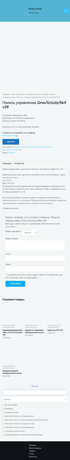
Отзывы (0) (19, 148)
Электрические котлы (15, 415)
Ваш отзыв (12, 222)
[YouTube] (57, 454)
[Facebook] (52, 454)
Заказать (11, 126)
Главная (5, 78)
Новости (33, 441)
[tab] (7, 147)
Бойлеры (9, 393)
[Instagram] (62, 454)
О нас (31, 438)
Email (9, 248)
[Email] (47, 454)
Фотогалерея (35, 432)
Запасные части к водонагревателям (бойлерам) (26, 404)
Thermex (11, 137)
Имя (8, 238)
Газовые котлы (11, 397)
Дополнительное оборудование (19, 400)
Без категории (11, 389)
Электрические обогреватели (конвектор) (23, 419)
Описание (7, 148)
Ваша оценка (13, 215)
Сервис (32, 435)
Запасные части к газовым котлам (20, 408)
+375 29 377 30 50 (33, 13)
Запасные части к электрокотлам (19, 411)
